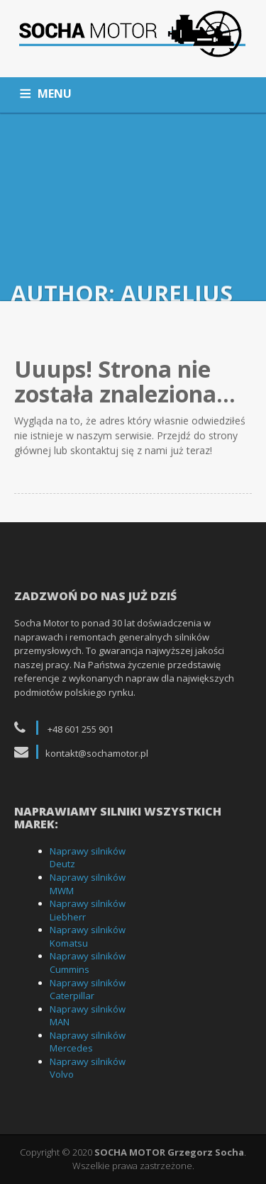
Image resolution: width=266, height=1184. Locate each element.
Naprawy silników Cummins (88, 962)
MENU (55, 93)
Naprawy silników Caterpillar (88, 989)
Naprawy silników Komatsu (88, 936)
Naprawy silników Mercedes (88, 1042)
